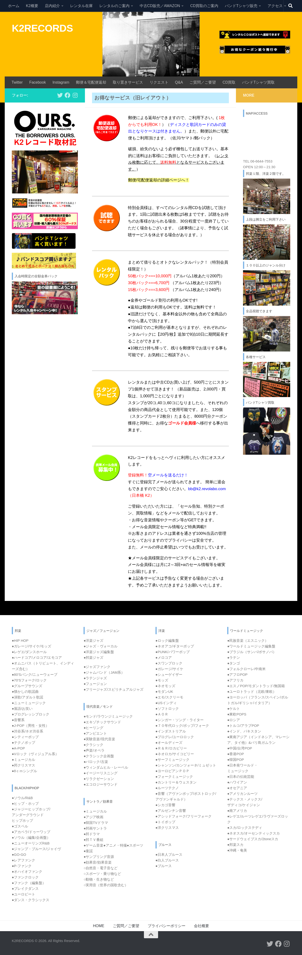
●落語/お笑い (22, 709)
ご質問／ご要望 (202, 82)
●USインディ (166, 703)
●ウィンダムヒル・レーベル (106, 767)
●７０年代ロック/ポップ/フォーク (182, 726)
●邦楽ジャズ (93, 657)
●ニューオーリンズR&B (31, 843)
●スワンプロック (168, 663)
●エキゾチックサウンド (102, 722)
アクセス (275, 6)
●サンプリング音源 (99, 857)
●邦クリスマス (23, 765)
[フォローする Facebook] (67, 95)
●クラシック (93, 745)
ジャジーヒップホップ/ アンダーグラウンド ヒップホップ (31, 814)
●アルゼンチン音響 (170, 811)
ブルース (165, 866)
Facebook (37, 82)
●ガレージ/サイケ (169, 669)
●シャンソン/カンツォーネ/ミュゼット (185, 765)
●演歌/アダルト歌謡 (27, 697)
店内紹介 (52, 6)
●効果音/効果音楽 (97, 862)
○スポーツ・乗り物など (102, 874)
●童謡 (88, 851)
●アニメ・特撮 (115, 845)
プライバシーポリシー (166, 926)
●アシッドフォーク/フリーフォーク (183, 816)
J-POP (19, 726)
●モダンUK (164, 691)
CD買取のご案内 (204, 6)
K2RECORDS (42, 28)
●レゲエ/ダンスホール (29, 652)
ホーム (13, 6)
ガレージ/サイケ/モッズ (32, 646)
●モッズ (161, 680)
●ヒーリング (93, 728)
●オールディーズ (168, 743)
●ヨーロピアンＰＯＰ (172, 771)
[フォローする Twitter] (60, 95)
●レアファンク (23, 860)
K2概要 (32, 6)
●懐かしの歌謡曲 (25, 691)
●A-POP (18, 748)
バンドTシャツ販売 (241, 6)
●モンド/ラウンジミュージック (108, 716)
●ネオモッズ (165, 686)
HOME (98, 926)
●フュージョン (95, 684)
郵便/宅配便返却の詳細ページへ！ (158, 180)
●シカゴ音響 (165, 805)
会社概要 (201, 926)
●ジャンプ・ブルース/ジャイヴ (36, 849)
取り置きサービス (128, 82)
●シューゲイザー (168, 674)
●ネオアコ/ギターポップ (174, 646)
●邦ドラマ (92, 834)
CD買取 (228, 82)
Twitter (17, 82)
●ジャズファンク (97, 667)
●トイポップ (165, 822)
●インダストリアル (170, 731)
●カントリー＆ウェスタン (176, 782)
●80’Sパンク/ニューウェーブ (34, 674)
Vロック (36, 754)
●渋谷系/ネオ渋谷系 (27, 731)
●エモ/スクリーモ (169, 697)
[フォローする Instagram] (75, 95)
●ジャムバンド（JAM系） (104, 672)
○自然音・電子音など (100, 868)
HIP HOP (21, 640)
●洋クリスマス (167, 828)
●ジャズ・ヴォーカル (100, 646)
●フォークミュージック (174, 777)
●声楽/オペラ (94, 750)
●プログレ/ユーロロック (174, 737)
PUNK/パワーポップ (174, 652)
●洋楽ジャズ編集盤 (99, 652)
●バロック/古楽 (96, 762)
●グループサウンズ (27, 686)
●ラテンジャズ (95, 678)
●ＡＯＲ (161, 714)
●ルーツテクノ (167, 788)
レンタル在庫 (81, 6)
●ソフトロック (167, 709)
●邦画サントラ (95, 828)
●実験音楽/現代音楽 (99, 739)
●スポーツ (135, 845)
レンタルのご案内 (114, 6)
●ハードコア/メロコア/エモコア (37, 657)
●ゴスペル (20, 826)
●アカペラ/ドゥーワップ (31, 832)
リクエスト (159, 82)
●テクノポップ (23, 743)
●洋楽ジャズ (93, 640)
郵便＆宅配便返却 (91, 82)
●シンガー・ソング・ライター (179, 720)
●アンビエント (95, 733)
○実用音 (106, 885)
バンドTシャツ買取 (258, 82)
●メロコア (163, 657)
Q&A (179, 82)
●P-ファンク (22, 866)
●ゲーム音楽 (93, 845)
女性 (42, 726)
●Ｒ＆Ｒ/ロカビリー (171, 748)
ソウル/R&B (23, 798)
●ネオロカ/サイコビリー (174, 754)
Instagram (60, 82)
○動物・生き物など (99, 879)
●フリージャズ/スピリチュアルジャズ (113, 689)
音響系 (19, 720)
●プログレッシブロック (30, 714)
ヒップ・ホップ (26, 803)
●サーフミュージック (172, 760)
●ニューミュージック (29, 703)
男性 (31, 726)
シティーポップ (26, 737)
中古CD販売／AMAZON (160, 6)
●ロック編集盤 (167, 640)
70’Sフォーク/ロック (30, 680)
